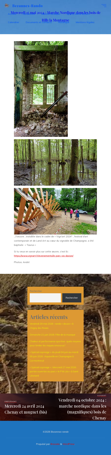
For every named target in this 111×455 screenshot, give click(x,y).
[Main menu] (103, 5)
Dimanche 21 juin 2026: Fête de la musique (52, 334)
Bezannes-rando (27, 5)
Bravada (55, 444)
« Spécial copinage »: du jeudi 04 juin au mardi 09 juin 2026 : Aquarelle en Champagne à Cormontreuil (54, 356)
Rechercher (36, 291)
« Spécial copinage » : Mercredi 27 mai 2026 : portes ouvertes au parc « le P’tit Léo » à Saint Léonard (54, 371)
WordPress (68, 444)
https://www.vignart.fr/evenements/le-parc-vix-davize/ (43, 255)
